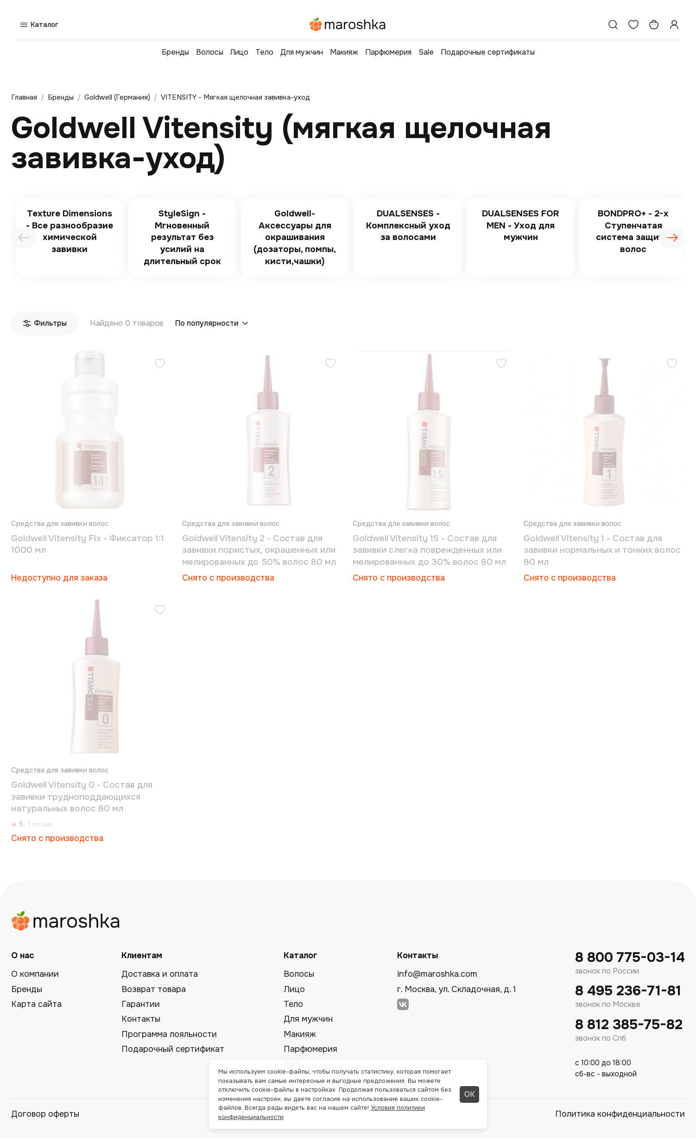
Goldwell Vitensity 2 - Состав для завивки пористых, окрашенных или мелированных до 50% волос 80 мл (259, 550)
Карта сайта (36, 1004)
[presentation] (23, 238)
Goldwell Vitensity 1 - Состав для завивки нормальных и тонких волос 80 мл (602, 550)
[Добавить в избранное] (159, 364)
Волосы (209, 52)
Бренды (175, 52)
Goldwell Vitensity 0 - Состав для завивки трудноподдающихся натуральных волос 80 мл (81, 796)
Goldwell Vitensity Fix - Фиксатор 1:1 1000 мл (87, 544)
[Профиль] (674, 24)
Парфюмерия (388, 52)
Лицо (239, 52)
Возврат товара (153, 989)
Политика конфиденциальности (620, 1114)
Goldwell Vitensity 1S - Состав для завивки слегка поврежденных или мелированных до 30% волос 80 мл (429, 550)
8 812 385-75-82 (629, 1024)
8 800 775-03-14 (630, 957)
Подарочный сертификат (172, 1049)
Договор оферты (45, 1114)
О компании (35, 974)
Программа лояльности (169, 1034)
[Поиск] (613, 24)
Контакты (140, 1019)
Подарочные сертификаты (488, 52)
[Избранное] (633, 24)
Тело (264, 52)
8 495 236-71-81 (628, 991)
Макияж (344, 52)
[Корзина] (653, 24)
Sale (426, 52)
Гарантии (140, 1004)
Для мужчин (301, 52)
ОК (469, 1094)
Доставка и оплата (159, 974)
